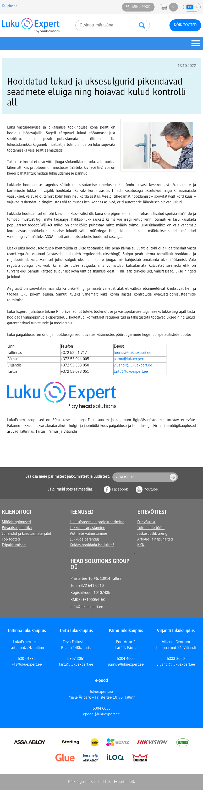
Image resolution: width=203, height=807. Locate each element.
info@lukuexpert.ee (86, 607)
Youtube (151, 490)
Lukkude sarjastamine (87, 528)
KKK (140, 545)
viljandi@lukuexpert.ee (133, 366)
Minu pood (141, 7)
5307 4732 (27, 659)
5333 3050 (176, 659)
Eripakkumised (14, 545)
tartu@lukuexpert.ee (131, 372)
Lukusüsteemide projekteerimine (97, 522)
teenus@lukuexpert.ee (132, 353)
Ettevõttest (146, 522)
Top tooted (11, 540)
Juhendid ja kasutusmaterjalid (26, 534)
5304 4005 (126, 659)
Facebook (120, 490)
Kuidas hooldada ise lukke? (92, 545)
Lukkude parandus (85, 540)
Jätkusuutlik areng (152, 534)
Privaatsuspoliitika (17, 528)
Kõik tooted (185, 25)
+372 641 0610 (91, 586)
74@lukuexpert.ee (26, 665)
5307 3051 (76, 659)
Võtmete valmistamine (88, 534)
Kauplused (9, 6)
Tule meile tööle (150, 528)
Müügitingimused (16, 522)
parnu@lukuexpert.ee (132, 359)
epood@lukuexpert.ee (101, 715)
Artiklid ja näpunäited (155, 540)
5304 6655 (102, 709)
